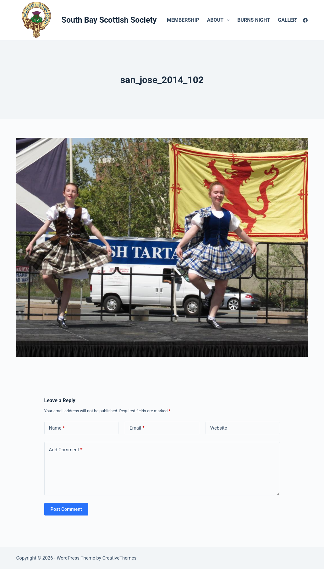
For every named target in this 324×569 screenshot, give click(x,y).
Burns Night (253, 20)
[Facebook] (305, 20)
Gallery (293, 20)
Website (218, 428)
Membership (183, 20)
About (219, 20)
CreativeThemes (119, 558)
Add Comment (66, 450)
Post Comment (66, 509)
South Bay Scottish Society (109, 20)
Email (137, 428)
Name (57, 428)
